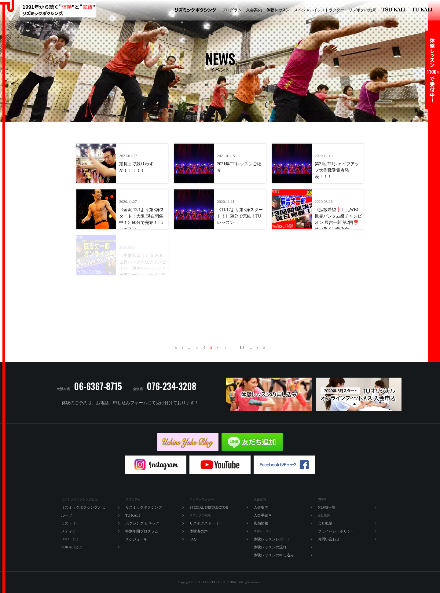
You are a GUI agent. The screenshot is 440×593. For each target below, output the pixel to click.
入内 (254, 10)
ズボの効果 (362, 10)
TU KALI (423, 10)
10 (242, 347)
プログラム (232, 10)
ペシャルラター (319, 10)
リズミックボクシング (195, 10)
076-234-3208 (171, 386)
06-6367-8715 (98, 386)
